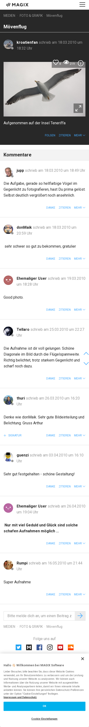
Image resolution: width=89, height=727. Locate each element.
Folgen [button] (50, 135)
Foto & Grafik (31, 15)
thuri (21, 398)
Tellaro (23, 329)
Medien (9, 15)
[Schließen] (82, 659)
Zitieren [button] (65, 135)
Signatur (15, 435)
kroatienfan (28, 42)
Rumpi (22, 563)
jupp (21, 170)
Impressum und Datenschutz (20, 697)
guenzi (23, 455)
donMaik (25, 227)
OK (44, 706)
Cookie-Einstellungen (44, 718)
